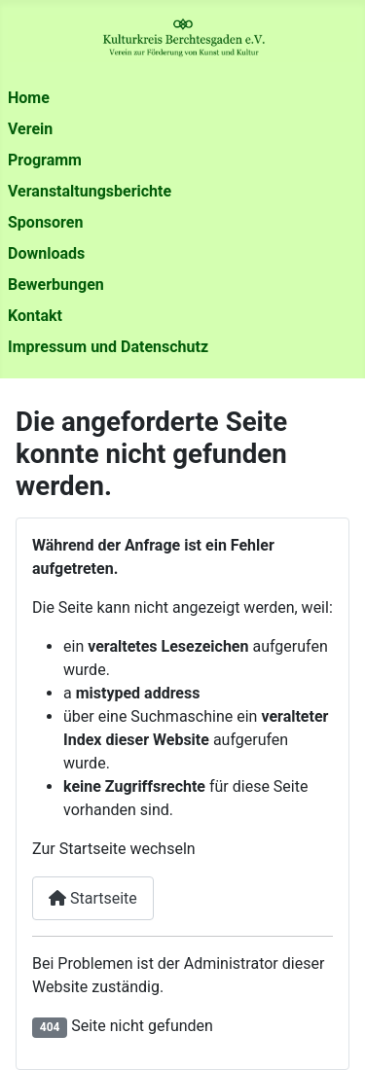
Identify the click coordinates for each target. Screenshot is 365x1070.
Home (29, 98)
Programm (45, 160)
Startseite (93, 898)
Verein (30, 129)
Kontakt (35, 315)
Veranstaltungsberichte (89, 191)
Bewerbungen (56, 284)
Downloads (46, 253)
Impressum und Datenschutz (108, 347)
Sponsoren (45, 222)
